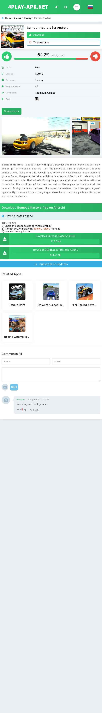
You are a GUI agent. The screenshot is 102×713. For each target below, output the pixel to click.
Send (14, 387)
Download (36, 35)
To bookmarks (39, 42)
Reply (34, 410)
